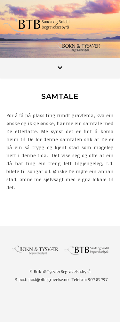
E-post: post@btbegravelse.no (41, 279)
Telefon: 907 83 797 (89, 279)
